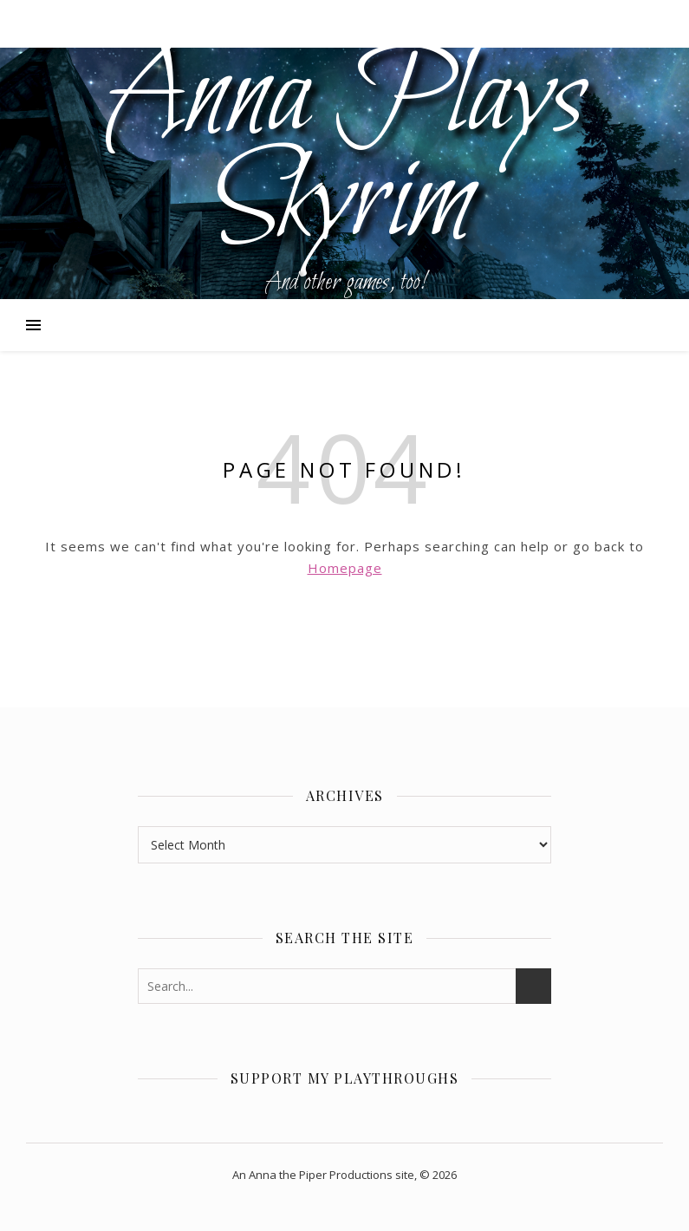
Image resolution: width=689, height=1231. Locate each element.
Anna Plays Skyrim (344, 152)
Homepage (345, 567)
